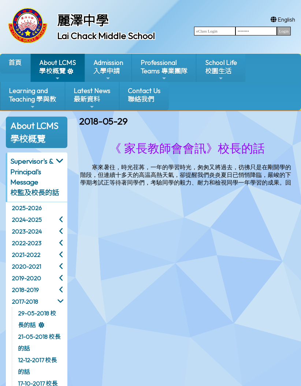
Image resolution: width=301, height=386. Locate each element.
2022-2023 (26, 243)
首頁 (15, 62)
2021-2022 (26, 254)
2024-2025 (27, 219)
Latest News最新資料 (92, 98)
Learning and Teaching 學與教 (32, 98)
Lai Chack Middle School (106, 36)
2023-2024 (27, 231)
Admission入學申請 (108, 70)
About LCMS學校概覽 (57, 70)
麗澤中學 (82, 20)
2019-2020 (26, 278)
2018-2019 (25, 290)
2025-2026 (27, 208)
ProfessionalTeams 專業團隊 (164, 70)
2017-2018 (25, 301)
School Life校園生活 (221, 70)
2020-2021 (26, 266)
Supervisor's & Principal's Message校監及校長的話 (34, 177)
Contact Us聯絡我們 (144, 95)
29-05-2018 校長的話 (37, 319)
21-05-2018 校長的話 (39, 342)
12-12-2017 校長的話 (37, 365)
